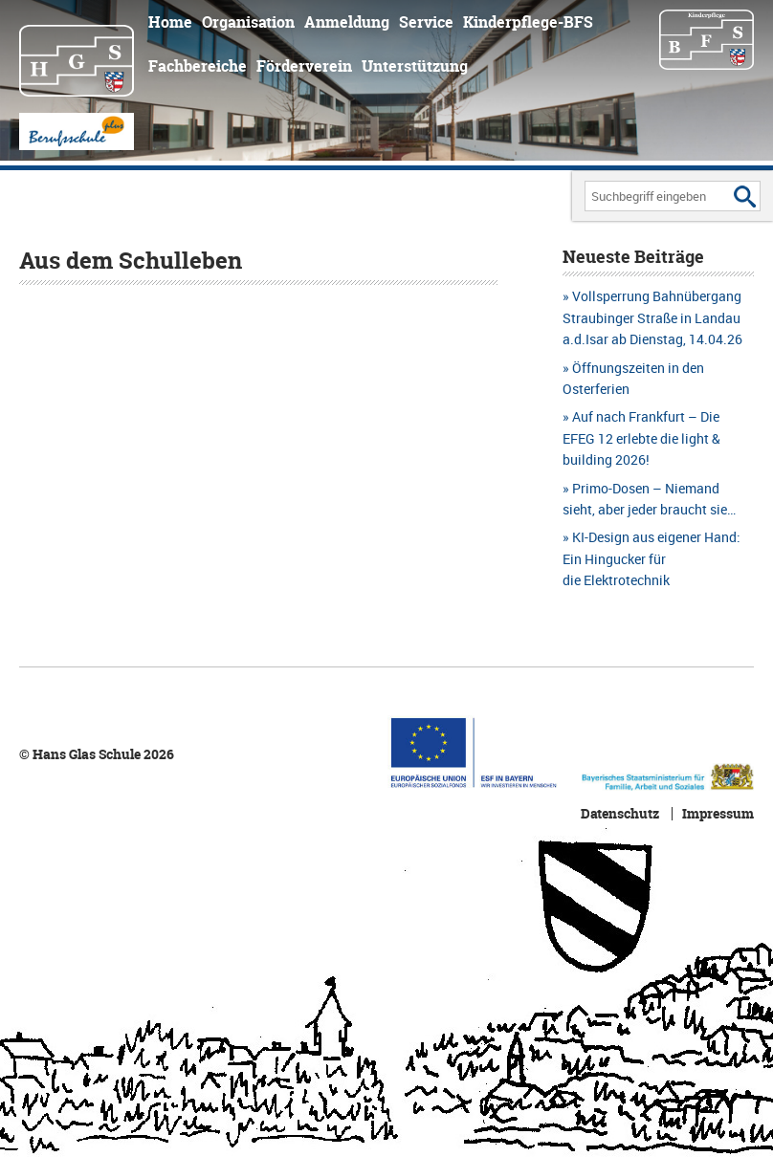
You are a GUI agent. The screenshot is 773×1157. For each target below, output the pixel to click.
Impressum (718, 813)
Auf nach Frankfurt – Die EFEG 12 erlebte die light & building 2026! (641, 438)
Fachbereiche (197, 65)
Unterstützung (415, 65)
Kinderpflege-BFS (528, 22)
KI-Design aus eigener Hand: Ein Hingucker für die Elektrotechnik (651, 558)
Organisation (248, 22)
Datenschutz (620, 813)
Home (170, 22)
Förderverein (304, 65)
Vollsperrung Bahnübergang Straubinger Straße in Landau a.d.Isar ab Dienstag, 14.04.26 (652, 317)
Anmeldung (346, 22)
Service (426, 22)
